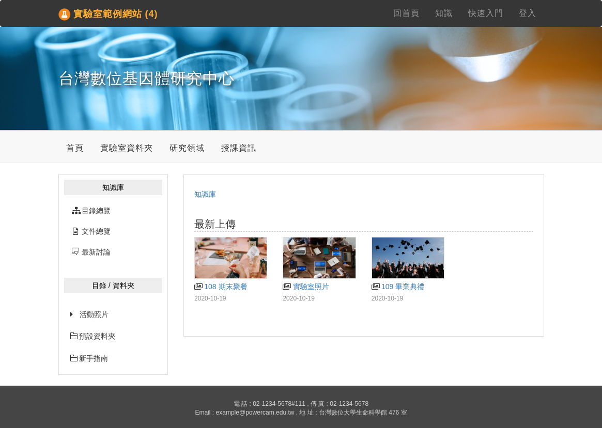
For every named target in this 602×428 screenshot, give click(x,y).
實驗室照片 (306, 286)
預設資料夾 (93, 336)
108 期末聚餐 (221, 286)
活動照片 (94, 314)
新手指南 (89, 358)
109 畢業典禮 (398, 286)
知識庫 (205, 194)
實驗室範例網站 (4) (108, 14)
